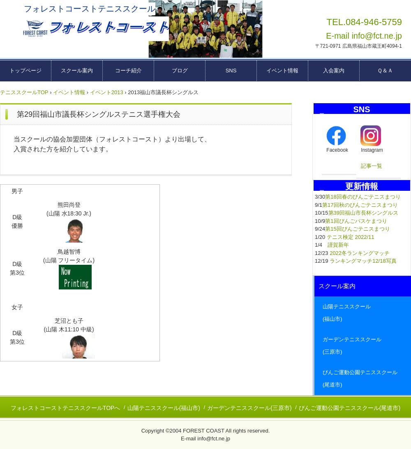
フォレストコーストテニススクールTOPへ (65, 408)
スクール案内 (77, 70)
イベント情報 (282, 70)
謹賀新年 (338, 245)
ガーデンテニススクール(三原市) (249, 408)
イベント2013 (106, 92)
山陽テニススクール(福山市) (163, 408)
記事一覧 (371, 166)
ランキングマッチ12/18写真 (363, 261)
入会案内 (333, 70)
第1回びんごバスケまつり (356, 221)
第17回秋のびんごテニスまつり (359, 205)
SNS (231, 70)
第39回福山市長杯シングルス (363, 213)
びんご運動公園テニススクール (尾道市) (363, 378)
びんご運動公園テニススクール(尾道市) (349, 408)
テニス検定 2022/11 (350, 237)
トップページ (25, 70)
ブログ (180, 70)
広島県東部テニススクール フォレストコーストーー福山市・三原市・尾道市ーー (95, 28)
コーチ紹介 (128, 70)
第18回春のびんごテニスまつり (362, 197)
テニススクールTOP (24, 92)
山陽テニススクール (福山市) (363, 312)
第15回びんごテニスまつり (357, 229)
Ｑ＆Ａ (385, 70)
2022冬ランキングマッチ (360, 253)
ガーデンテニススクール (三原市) (363, 345)
